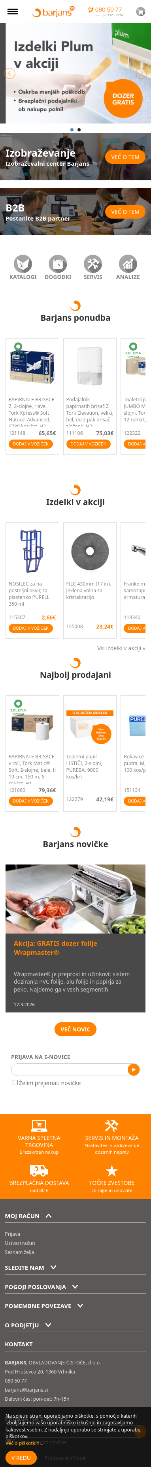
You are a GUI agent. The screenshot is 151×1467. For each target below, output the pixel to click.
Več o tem (125, 157)
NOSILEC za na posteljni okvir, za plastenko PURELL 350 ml (29, 593)
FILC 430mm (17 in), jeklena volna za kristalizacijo (88, 590)
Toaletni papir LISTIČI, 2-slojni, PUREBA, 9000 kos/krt (84, 766)
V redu (21, 1457)
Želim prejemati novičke (47, 1083)
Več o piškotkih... (24, 1443)
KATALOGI (23, 277)
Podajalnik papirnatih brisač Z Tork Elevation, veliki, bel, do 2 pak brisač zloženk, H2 (89, 413)
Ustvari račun (20, 1243)
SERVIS (93, 277)
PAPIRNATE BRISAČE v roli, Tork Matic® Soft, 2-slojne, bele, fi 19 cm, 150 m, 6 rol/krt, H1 (32, 770)
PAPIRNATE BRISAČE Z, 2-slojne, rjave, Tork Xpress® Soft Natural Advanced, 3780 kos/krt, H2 (32, 413)
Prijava (12, 1234)
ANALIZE (128, 277)
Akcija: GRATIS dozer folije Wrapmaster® (55, 948)
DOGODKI (58, 277)
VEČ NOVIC (75, 1029)
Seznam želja (19, 1252)
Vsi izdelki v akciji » (121, 648)
